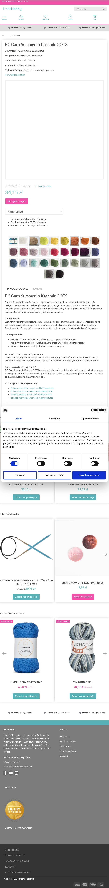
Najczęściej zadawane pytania (17, 757)
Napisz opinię (45, 186)
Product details (17, 288)
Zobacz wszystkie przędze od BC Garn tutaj (32, 388)
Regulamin (10, 867)
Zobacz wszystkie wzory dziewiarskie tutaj (32, 397)
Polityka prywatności (17, 872)
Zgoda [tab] (19, 418)
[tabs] (94, 18)
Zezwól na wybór (54, 475)
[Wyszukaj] (104, 9)
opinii (26, 186)
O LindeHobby (11, 850)
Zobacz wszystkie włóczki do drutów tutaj (31, 394)
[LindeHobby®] (12, 8)
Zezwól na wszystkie (89, 475)
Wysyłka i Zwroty (12, 762)
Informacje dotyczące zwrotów (18, 766)
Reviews (37, 288)
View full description (15, 74)
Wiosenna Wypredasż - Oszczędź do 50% (15, 1)
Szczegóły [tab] (54, 418)
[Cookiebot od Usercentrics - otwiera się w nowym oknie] (93, 410)
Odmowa (19, 475)
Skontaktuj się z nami (16, 861)
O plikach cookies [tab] (90, 418)
